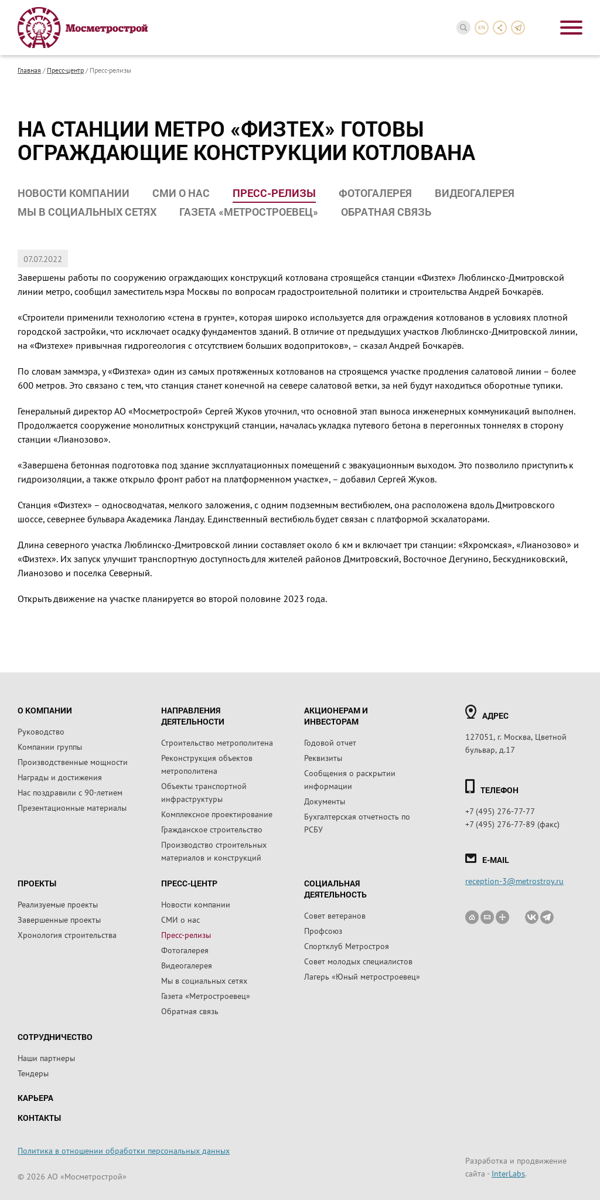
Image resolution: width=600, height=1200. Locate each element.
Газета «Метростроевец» (248, 212)
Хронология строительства (67, 934)
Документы (324, 801)
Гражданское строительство (211, 829)
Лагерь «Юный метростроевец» (362, 976)
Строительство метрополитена (217, 742)
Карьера (35, 1097)
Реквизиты (323, 757)
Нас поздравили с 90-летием (70, 792)
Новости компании (73, 193)
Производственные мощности (73, 761)
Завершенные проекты (59, 919)
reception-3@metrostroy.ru (514, 880)
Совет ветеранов (335, 915)
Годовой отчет (330, 742)
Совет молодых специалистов (358, 961)
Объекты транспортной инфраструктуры (204, 792)
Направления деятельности (192, 716)
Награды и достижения (60, 776)
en (481, 27)
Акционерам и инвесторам (336, 716)
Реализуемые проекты (58, 904)
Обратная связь (386, 212)
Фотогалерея (375, 193)
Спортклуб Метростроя (346, 945)
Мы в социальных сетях (87, 212)
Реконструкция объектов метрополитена (207, 764)
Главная (29, 69)
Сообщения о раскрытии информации (350, 779)
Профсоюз (323, 930)
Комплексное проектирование (216, 813)
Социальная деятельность (335, 889)
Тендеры (33, 1073)
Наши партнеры (46, 1057)
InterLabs (508, 1173)
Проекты (37, 883)
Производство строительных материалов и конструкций (214, 850)
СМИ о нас (181, 193)
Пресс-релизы (274, 193)
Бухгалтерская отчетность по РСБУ (357, 822)
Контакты (39, 1117)
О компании (45, 710)
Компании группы (50, 746)
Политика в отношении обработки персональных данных (124, 1150)
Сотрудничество (55, 1036)
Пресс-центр (65, 69)
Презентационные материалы (72, 807)
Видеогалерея (474, 193)
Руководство (41, 731)
